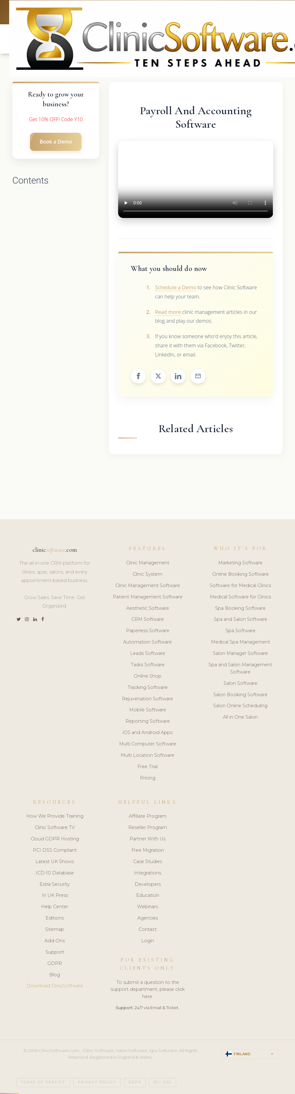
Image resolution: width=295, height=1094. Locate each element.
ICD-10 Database (55, 873)
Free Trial (147, 766)
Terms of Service (43, 1082)
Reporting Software (147, 721)
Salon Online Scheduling (240, 706)
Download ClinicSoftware (55, 986)
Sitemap (54, 929)
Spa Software (241, 631)
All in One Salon (240, 717)
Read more (168, 312)
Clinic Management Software (147, 585)
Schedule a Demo (175, 287)
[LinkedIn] (35, 619)
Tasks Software (148, 665)
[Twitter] (18, 619)
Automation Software (147, 642)
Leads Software (147, 653)
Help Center (54, 907)
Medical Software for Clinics (240, 597)
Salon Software (240, 683)
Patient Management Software (148, 597)
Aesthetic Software (147, 608)
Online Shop (147, 676)
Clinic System (147, 574)
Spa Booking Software (240, 608)
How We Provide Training (54, 816)
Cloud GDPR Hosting (55, 839)
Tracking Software (148, 687)
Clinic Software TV (55, 828)
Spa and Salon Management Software (240, 668)
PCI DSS (163, 1082)
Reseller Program (147, 828)
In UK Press (55, 895)
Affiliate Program (147, 816)
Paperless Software (147, 631)
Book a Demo (55, 141)
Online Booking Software (240, 574)
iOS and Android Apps (147, 733)
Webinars (147, 907)
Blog (54, 975)
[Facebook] (42, 619)
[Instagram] (27, 619)
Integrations (147, 873)
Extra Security (54, 884)
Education (147, 895)
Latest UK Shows (54, 861)
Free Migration (147, 850)
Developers (148, 884)
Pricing (147, 778)
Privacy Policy (97, 1082)
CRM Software (147, 619)
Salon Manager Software (240, 653)
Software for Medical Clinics (240, 585)
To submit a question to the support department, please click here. (148, 989)
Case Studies (147, 861)
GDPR (54, 963)
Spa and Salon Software (240, 619)
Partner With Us (147, 839)
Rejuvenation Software (147, 699)
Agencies (147, 918)
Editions (54, 918)
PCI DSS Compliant (55, 850)
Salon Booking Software (240, 694)
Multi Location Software (147, 755)
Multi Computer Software (147, 744)
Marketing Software (240, 563)
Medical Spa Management (240, 642)
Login (147, 941)
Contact (148, 929)
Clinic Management (147, 563)
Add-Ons (55, 941)
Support (54, 952)
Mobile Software (147, 710)
